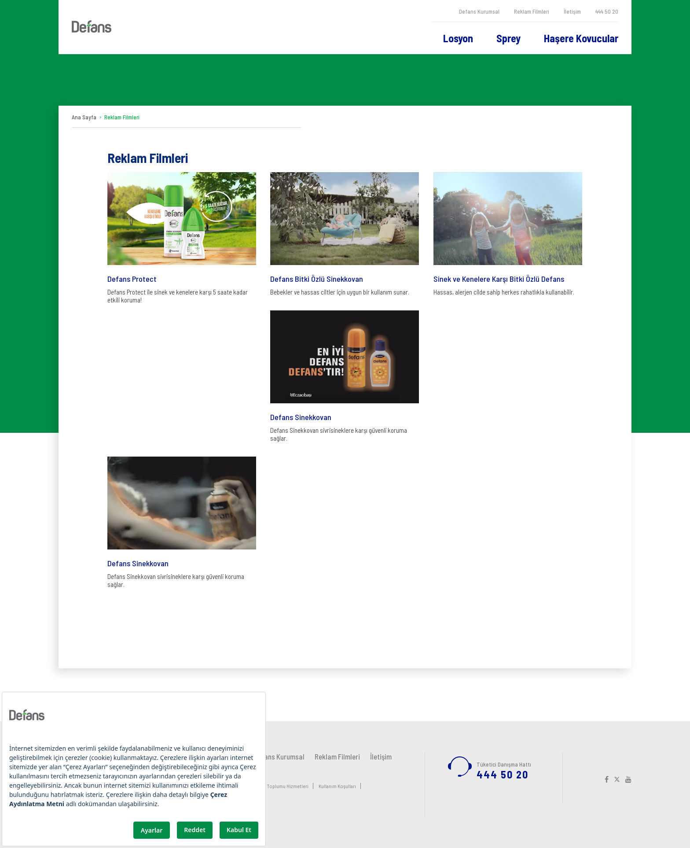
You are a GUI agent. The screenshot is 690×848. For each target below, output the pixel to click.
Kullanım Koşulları (337, 786)
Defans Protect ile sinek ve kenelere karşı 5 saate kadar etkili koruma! (181, 238)
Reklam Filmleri (531, 11)
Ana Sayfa (84, 117)
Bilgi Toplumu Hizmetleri (282, 786)
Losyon (458, 38)
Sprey (508, 38)
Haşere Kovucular (581, 38)
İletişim (572, 11)
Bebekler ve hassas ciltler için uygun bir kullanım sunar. (344, 234)
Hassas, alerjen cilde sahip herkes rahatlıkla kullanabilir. (507, 234)
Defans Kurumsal (479, 11)
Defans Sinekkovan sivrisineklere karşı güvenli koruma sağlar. (344, 376)
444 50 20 (606, 11)
